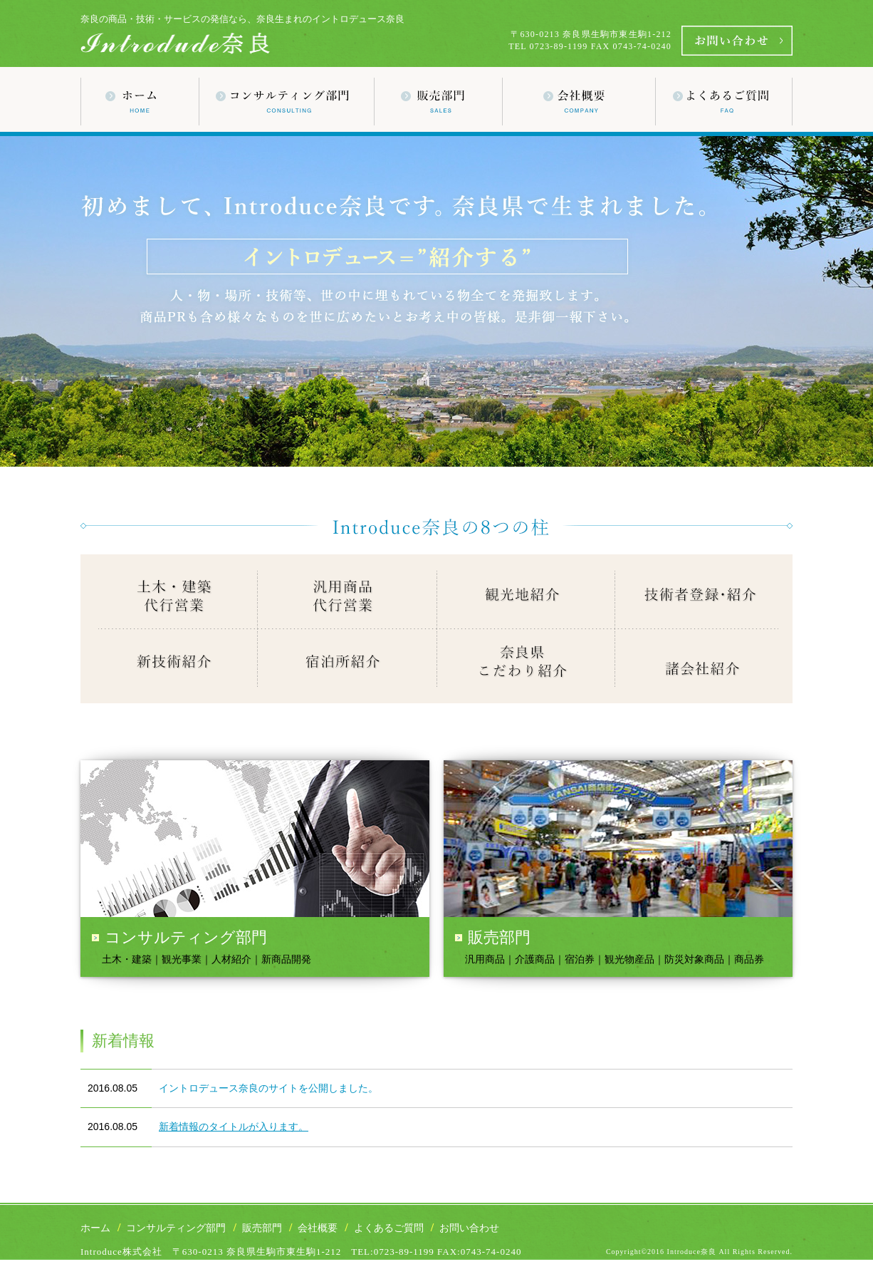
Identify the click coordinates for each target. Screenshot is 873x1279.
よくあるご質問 (389, 1228)
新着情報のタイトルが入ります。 (233, 1126)
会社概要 (318, 1228)
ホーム (95, 1228)
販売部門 (262, 1228)
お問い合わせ (469, 1228)
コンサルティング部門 (176, 1228)
